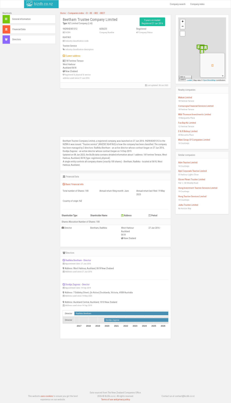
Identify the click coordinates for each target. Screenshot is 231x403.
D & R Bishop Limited (187, 131)
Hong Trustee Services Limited (192, 196)
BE (91, 13)
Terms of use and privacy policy (115, 399)
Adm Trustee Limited (187, 162)
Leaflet (189, 80)
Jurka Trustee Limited (188, 205)
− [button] (183, 26)
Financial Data (19, 29)
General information (21, 19)
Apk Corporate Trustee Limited (192, 171)
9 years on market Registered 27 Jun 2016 (152, 22)
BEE (96, 13)
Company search (177, 4)
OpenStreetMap (209, 80)
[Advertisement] (28, 67)
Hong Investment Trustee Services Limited (197, 188)
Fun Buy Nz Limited (187, 122)
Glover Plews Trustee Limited (191, 179)
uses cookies (46, 396)
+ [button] (183, 21)
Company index (197, 4)
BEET (102, 13)
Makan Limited (185, 97)
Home (63, 13)
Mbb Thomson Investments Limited (194, 114)
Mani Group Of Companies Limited (194, 139)
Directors (16, 39)
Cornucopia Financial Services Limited (195, 106)
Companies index (76, 13)
